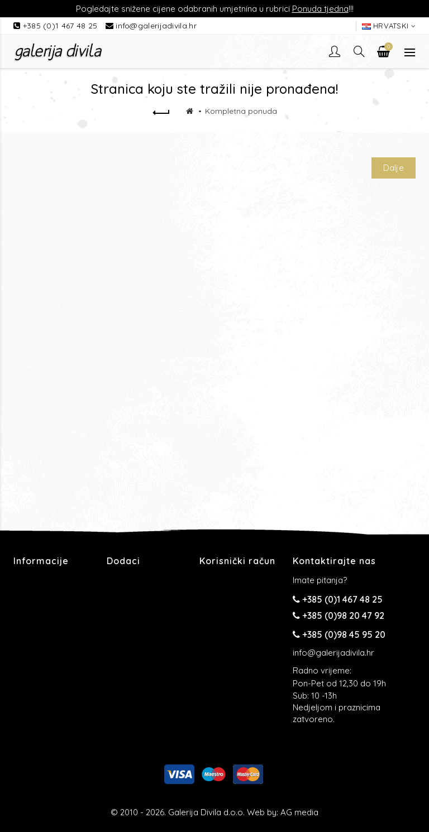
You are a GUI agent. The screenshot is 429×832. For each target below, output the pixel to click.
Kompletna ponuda (241, 111)
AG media (299, 812)
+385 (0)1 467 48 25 (61, 26)
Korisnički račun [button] (237, 560)
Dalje (393, 167)
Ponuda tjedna (320, 8)
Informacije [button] (41, 560)
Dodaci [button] (123, 560)
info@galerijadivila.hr (156, 26)
